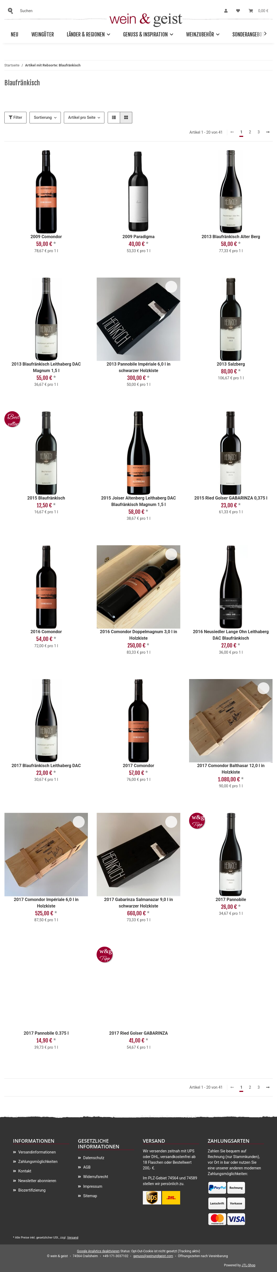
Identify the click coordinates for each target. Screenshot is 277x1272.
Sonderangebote (249, 34)
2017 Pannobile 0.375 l (46, 1033)
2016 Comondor (46, 631)
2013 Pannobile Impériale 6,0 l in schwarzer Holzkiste (138, 367)
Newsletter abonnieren (36, 1181)
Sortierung (43, 117)
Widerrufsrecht (95, 1177)
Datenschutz (93, 1158)
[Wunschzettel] (238, 11)
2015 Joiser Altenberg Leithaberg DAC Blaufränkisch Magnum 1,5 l (138, 501)
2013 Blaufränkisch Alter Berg (231, 236)
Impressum (92, 1186)
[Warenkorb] (258, 11)
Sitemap (89, 1196)
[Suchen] (12, 11)
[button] (226, 11)
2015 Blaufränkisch (46, 498)
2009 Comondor (46, 236)
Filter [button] (15, 117)
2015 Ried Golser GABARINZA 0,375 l (230, 498)
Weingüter (42, 34)
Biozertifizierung (31, 1190)
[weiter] (268, 132)
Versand (72, 1237)
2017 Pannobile (231, 899)
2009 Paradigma (138, 236)
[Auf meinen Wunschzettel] (79, 159)
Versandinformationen (36, 1152)
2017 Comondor (138, 765)
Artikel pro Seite (81, 117)
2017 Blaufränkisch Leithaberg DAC (46, 765)
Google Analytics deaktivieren (98, 1251)
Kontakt (24, 1171)
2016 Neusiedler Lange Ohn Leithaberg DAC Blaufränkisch (231, 635)
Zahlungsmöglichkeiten (37, 1161)
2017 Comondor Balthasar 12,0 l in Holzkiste (231, 769)
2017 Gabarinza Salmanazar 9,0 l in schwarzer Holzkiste (138, 903)
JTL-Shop (248, 1265)
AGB (86, 1167)
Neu (14, 34)
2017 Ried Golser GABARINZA (138, 1033)
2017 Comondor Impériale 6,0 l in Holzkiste (46, 903)
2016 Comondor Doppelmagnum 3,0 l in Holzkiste (138, 635)
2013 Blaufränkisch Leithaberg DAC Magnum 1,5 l (46, 367)
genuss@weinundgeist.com (153, 1256)
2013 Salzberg (231, 364)
